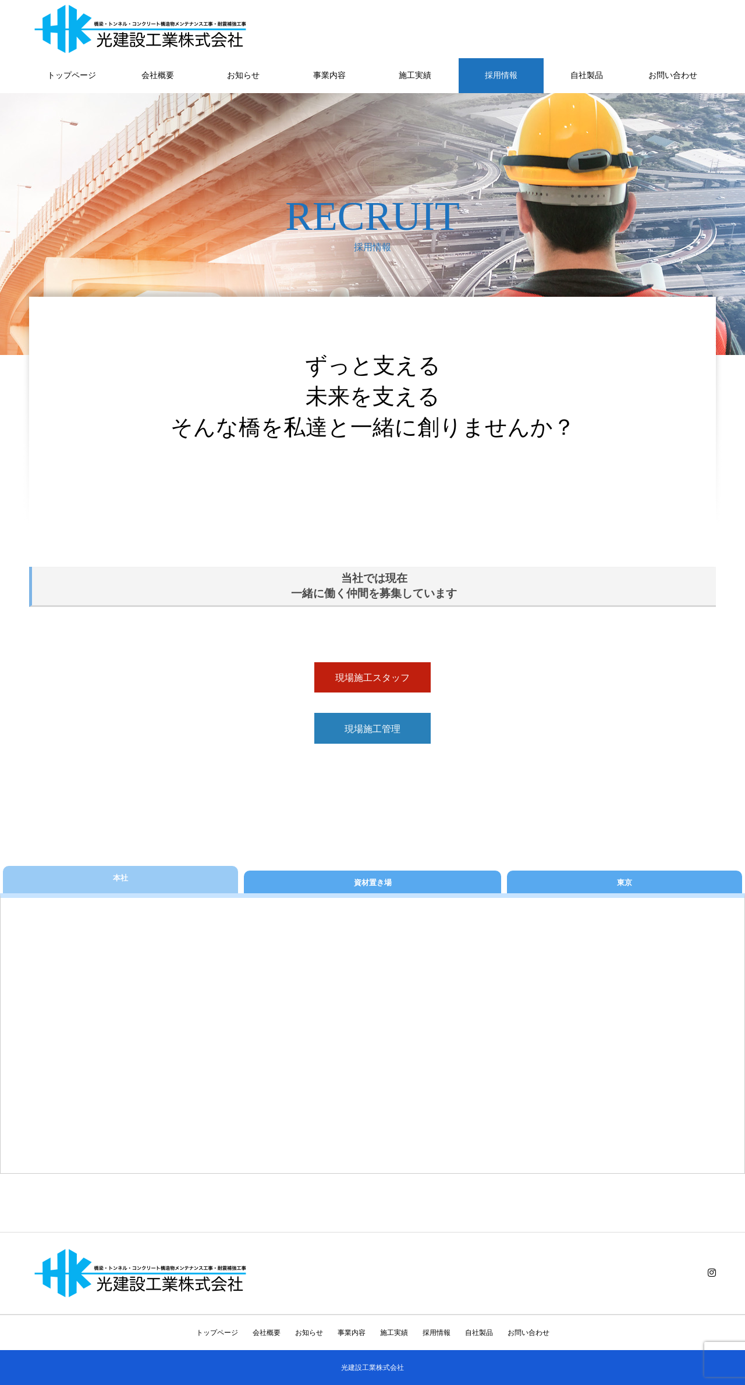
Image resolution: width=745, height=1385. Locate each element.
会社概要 (157, 75)
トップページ (71, 75)
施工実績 (415, 75)
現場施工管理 (372, 729)
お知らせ (243, 75)
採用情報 (501, 75)
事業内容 (329, 75)
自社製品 (586, 75)
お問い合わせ (672, 75)
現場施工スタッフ (372, 678)
